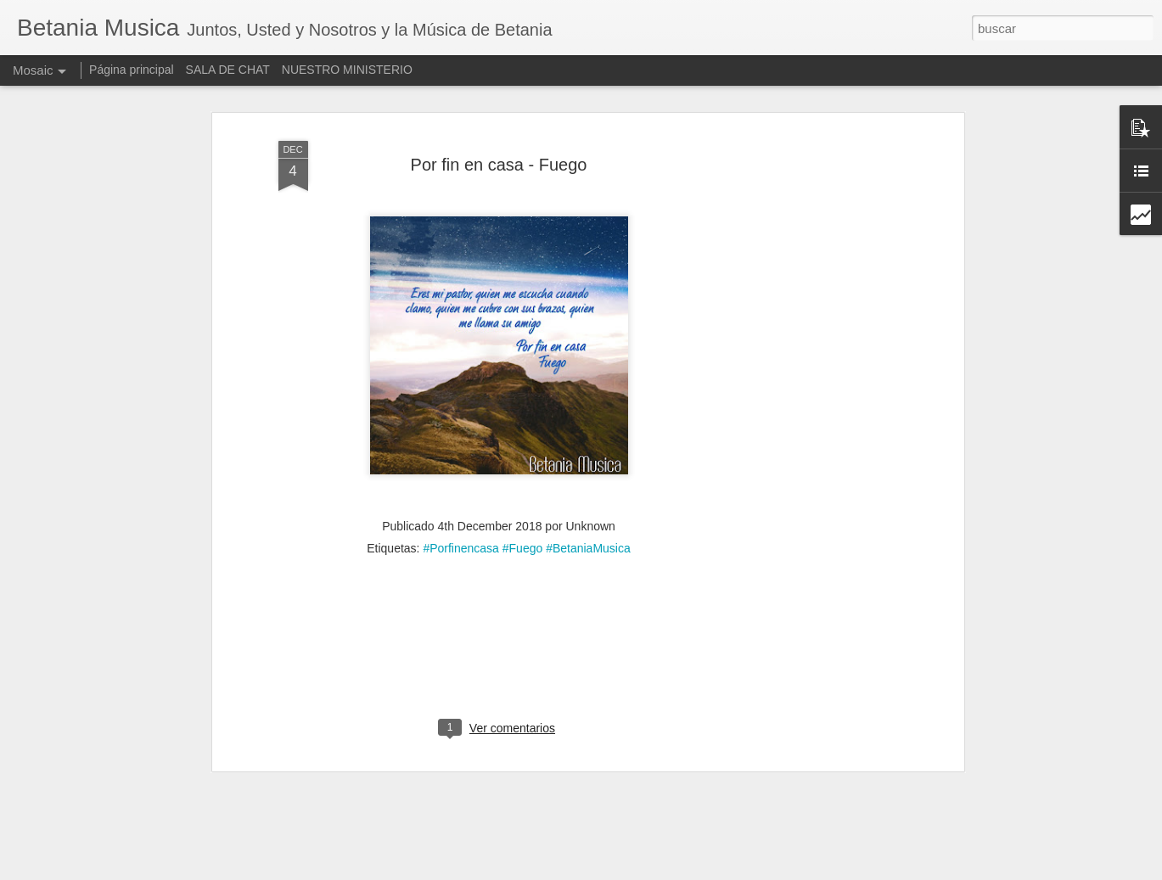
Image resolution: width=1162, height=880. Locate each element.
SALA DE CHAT (228, 69)
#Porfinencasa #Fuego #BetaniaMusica (526, 525)
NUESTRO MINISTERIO (347, 69)
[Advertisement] (813, 376)
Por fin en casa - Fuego (499, 141)
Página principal (131, 69)
